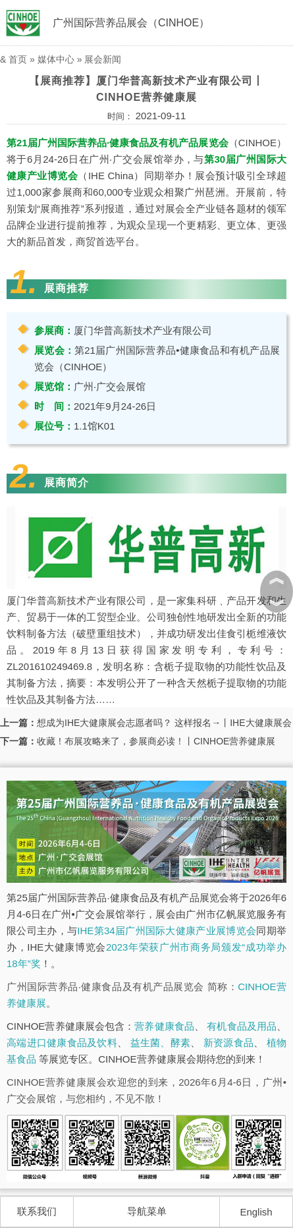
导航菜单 (147, 1211)
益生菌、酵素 (160, 1042)
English (256, 1211)
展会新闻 (102, 59)
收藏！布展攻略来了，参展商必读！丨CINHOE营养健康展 (156, 741)
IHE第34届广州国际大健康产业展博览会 (166, 930)
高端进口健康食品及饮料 (62, 1042)
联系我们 (37, 1211)
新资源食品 (228, 1042)
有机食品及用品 (242, 1026)
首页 (18, 59)
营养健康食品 (164, 1026)
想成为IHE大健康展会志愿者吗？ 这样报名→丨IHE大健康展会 (164, 722)
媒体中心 (56, 59)
